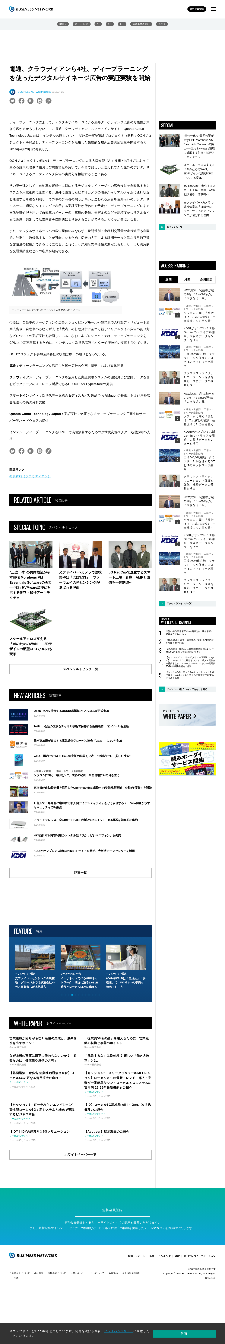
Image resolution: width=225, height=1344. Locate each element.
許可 (202, 1334)
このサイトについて (19, 1274)
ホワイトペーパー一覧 (81, 1154)
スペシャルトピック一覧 (80, 669)
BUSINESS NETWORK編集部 (34, 91)
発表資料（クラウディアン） (30, 476)
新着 (151, 1256)
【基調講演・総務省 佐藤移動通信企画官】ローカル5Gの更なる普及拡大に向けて (190, 650)
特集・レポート (136, 1256)
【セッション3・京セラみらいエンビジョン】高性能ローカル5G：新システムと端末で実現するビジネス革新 (190, 675)
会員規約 (113, 1274)
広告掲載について (57, 1274)
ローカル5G (81, 24)
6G (109, 24)
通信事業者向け (141, 24)
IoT (121, 24)
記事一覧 (80, 872)
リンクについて (96, 1274)
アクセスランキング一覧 (179, 603)
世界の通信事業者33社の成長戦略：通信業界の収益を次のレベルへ (189, 633)
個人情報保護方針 (131, 1274)
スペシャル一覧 (174, 227)
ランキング (164, 1256)
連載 (177, 1256)
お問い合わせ (77, 1274)
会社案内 (38, 1274)
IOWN (62, 24)
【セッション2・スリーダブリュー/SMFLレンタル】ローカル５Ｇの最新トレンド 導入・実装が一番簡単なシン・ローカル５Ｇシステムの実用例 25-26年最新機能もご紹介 (190, 662)
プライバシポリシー (118, 1334)
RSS (16, 1278)
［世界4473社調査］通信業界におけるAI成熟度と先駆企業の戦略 (190, 641)
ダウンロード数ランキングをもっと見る (187, 689)
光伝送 (162, 24)
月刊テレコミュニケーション (200, 1256)
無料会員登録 (196, 9)
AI (98, 24)
